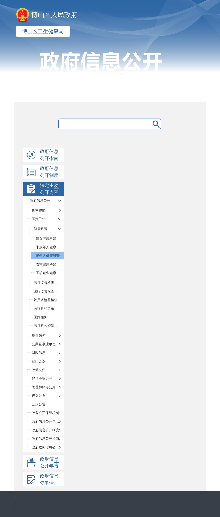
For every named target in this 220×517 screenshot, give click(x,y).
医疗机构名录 (44, 308)
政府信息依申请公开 (51, 479)
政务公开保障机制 (45, 413)
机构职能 (38, 210)
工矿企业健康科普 (49, 273)
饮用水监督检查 (46, 300)
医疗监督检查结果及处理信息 (49, 291)
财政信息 (38, 353)
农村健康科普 (46, 264)
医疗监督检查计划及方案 (49, 283)
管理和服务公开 (44, 387)
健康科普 (40, 229)
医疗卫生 (38, 219)
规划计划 (38, 396)
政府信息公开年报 (50, 462)
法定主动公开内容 (50, 189)
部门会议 (38, 361)
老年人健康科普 (48, 256)
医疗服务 (40, 317)
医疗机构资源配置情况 (49, 326)
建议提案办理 (42, 378)
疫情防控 (38, 335)
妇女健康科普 (46, 239)
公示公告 (38, 404)
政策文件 (38, 370)
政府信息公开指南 (49, 155)
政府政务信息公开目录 (48, 447)
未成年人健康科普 (49, 247)
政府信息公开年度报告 (48, 421)
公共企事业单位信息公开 (48, 344)
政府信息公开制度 (49, 172)
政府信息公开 (40, 201)
